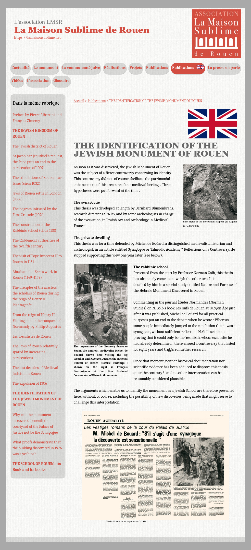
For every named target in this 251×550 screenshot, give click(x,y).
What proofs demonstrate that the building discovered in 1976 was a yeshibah (37, 448)
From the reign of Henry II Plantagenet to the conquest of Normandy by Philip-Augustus (37, 321)
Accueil (79, 101)
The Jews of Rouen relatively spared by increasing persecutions (35, 352)
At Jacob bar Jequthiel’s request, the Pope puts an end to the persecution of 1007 (38, 162)
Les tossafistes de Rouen (32, 336)
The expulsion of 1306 (30, 383)
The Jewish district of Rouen (35, 146)
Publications (97, 101)
